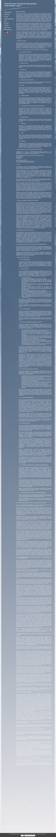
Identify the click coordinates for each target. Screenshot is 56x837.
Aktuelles (7, 15)
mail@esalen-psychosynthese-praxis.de (26, 161)
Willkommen (7, 12)
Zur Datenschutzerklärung (29, 835)
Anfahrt (6, 25)
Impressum (7, 27)
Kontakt (6, 23)
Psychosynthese (9, 19)
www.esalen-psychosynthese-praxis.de (27, 162)
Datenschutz (8, 30)
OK (22, 835)
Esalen (6, 17)
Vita (5, 21)
